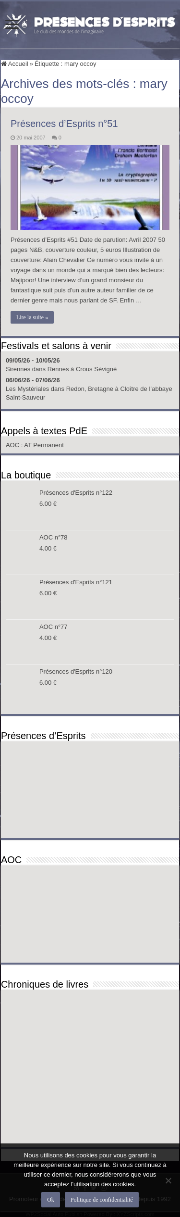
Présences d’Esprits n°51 (64, 123)
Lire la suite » (32, 317)
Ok (50, 1199)
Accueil (14, 63)
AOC (13, 445)
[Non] (168, 1180)
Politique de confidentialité (102, 1199)
